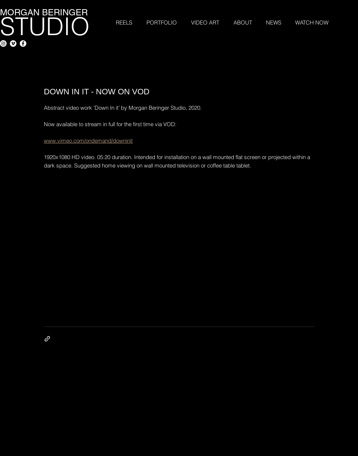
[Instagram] (3, 43)
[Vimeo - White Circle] (13, 43)
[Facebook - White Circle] (23, 43)
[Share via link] (47, 338)
